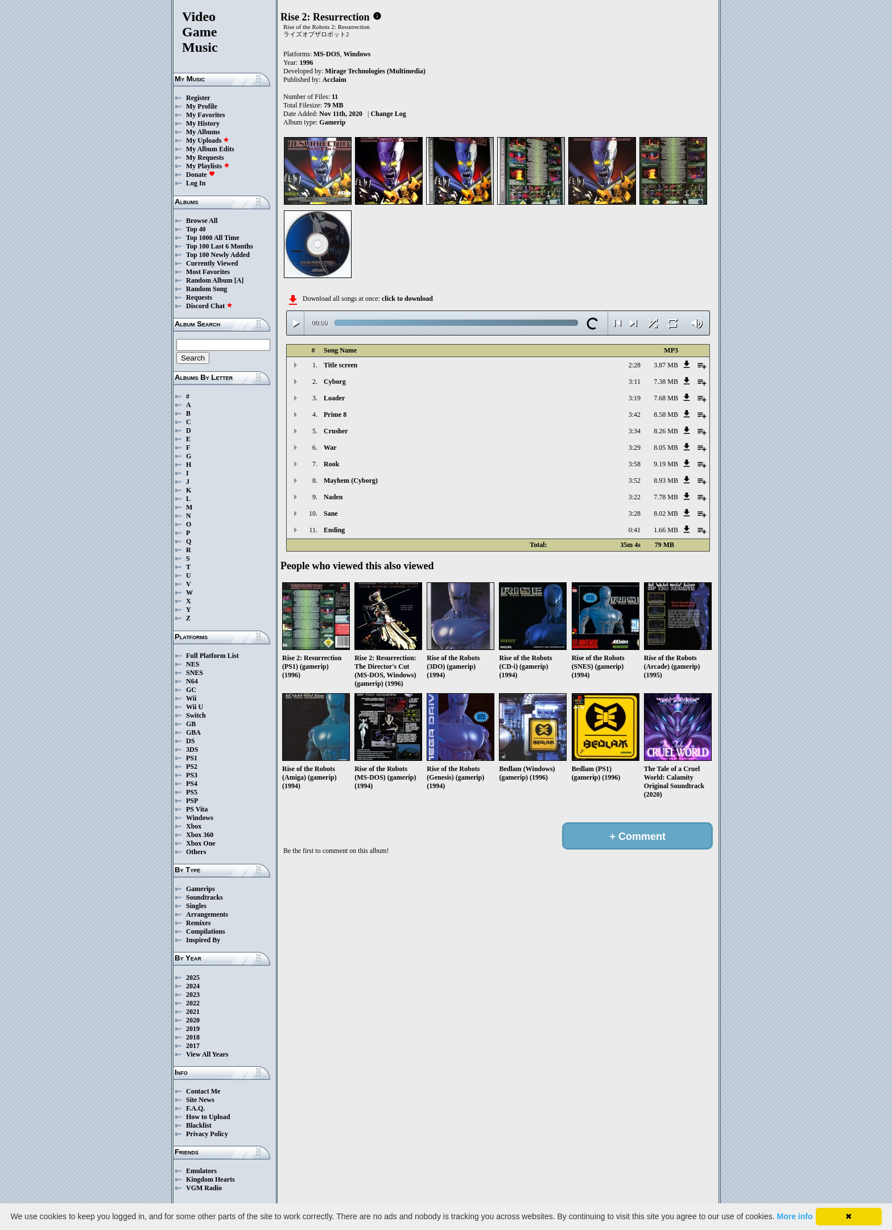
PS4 (191, 784)
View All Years (207, 1054)
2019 (193, 1029)
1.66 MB (666, 530)
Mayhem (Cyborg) (351, 480)
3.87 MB (666, 365)
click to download (407, 299)
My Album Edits (210, 149)
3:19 (635, 398)
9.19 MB (666, 464)
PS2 (191, 767)
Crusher (336, 431)
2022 (193, 1003)
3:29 (635, 448)
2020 (193, 1020)
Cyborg (335, 382)
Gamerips (200, 889)
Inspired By (203, 940)
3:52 (635, 480)
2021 (193, 1012)
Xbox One (201, 843)
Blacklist (199, 1125)
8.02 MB (666, 513)
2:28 (635, 365)
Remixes (198, 923)
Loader (334, 398)
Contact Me (203, 1091)
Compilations (205, 931)
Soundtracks (204, 897)
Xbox (193, 826)
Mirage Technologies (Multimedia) (375, 71)
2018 (193, 1037)
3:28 (635, 513)
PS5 (191, 792)
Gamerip (332, 122)
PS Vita (197, 809)
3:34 (635, 431)
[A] (239, 280)
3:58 (635, 464)
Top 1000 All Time (212, 238)
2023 (193, 995)
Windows (199, 818)
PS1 (191, 758)
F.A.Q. (195, 1108)
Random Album (209, 280)
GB (191, 724)
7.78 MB (666, 497)
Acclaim (334, 80)
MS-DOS (326, 54)
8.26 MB (666, 431)
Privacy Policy (207, 1134)
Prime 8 (335, 415)
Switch (196, 715)
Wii (191, 698)
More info (795, 1216)
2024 (193, 986)
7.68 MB (666, 398)
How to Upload (208, 1117)
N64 (192, 681)
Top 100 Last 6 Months (219, 246)
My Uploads (207, 140)
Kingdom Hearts (210, 1179)
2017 (193, 1046)
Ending (334, 530)
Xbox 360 (199, 835)
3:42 (635, 415)
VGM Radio (204, 1188)
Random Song (206, 289)
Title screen (340, 365)
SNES (194, 673)
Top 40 (196, 229)
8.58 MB (666, 415)
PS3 (191, 775)
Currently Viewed (212, 263)
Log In (195, 183)
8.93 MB (666, 480)
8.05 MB (666, 448)
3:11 (635, 382)
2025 (193, 977)
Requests (199, 297)
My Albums (203, 132)
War (330, 448)
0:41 (635, 530)
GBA (193, 732)
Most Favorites (208, 272)
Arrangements (207, 914)
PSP (192, 801)
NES (192, 664)
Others (196, 852)
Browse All (201, 221)
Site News (200, 1100)
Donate (200, 175)
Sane (331, 513)
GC (191, 690)
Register (198, 98)
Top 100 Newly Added (218, 255)
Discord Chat (209, 306)
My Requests (205, 157)
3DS (192, 749)
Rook (331, 464)
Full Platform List (212, 656)
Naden (333, 497)
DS (190, 741)
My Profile (201, 106)
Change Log (388, 114)
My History (203, 123)
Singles (196, 906)
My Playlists (208, 166)
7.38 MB (666, 382)
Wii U (194, 707)
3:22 (635, 497)
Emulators (201, 1171)
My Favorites (205, 115)
